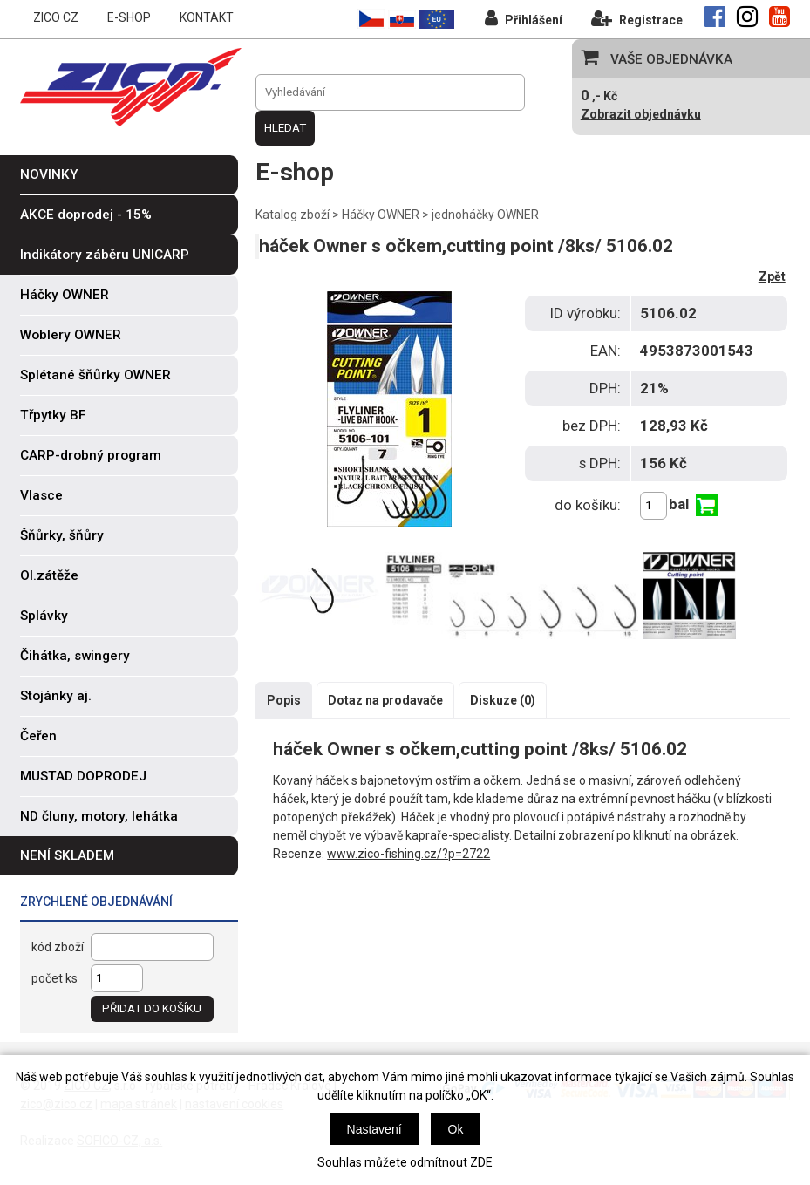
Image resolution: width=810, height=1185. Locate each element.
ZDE (481, 1162)
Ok (456, 1129)
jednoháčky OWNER (485, 214)
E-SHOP (129, 17)
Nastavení (374, 1129)
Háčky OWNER (380, 214)
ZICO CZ (55, 17)
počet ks (54, 978)
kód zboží (57, 947)
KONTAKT (207, 17)
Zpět (772, 276)
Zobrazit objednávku (641, 114)
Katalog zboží (292, 214)
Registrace (637, 18)
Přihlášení (523, 18)
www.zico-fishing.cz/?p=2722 (408, 854)
